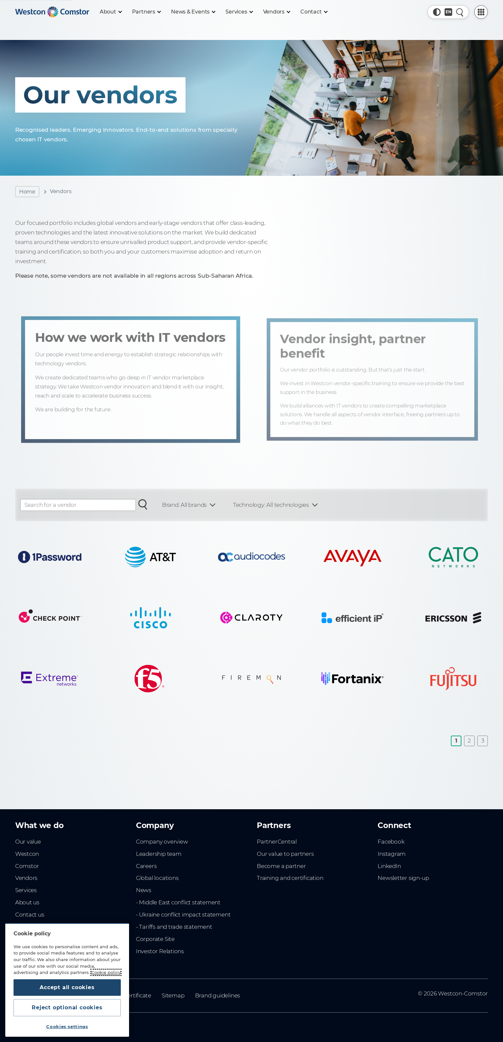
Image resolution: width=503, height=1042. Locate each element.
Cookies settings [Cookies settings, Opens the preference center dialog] (67, 1026)
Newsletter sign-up (403, 878)
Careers (146, 866)
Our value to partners (285, 854)
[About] (110, 12)
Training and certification (290, 878)
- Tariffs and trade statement (174, 926)
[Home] (52, 11)
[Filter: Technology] (275, 505)
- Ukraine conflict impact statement (183, 914)
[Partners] (146, 12)
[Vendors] (276, 12)
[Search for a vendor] (143, 503)
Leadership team (159, 854)
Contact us (29, 914)
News (143, 890)
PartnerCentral (277, 841)
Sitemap (173, 995)
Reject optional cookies (67, 1007)
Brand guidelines (217, 995)
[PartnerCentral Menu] (481, 12)
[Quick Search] (460, 12)
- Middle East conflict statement (178, 902)
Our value (28, 841)
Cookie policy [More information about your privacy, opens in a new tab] (105, 972)
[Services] (238, 12)
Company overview (162, 841)
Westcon (27, 854)
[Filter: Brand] (188, 505)
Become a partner (281, 866)
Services (26, 890)
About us (27, 902)
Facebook (391, 841)
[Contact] (313, 12)
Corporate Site (155, 939)
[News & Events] (193, 12)
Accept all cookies (67, 987)
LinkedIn (389, 866)
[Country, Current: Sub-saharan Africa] (448, 12)
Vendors (26, 878)
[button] (437, 12)
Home (27, 192)
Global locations (157, 878)
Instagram (392, 854)
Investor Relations (160, 951)
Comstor (27, 866)
